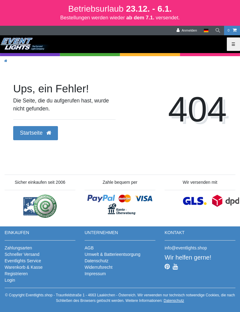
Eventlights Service (23, 260)
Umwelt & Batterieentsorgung (112, 254)
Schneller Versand (22, 254)
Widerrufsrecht (98, 267)
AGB (89, 247)
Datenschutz (97, 260)
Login (10, 280)
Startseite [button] (35, 133)
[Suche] (218, 30)
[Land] (206, 30)
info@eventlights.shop (186, 247)
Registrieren (16, 273)
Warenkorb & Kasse (24, 267)
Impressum (95, 273)
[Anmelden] (186, 30)
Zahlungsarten (18, 247)
